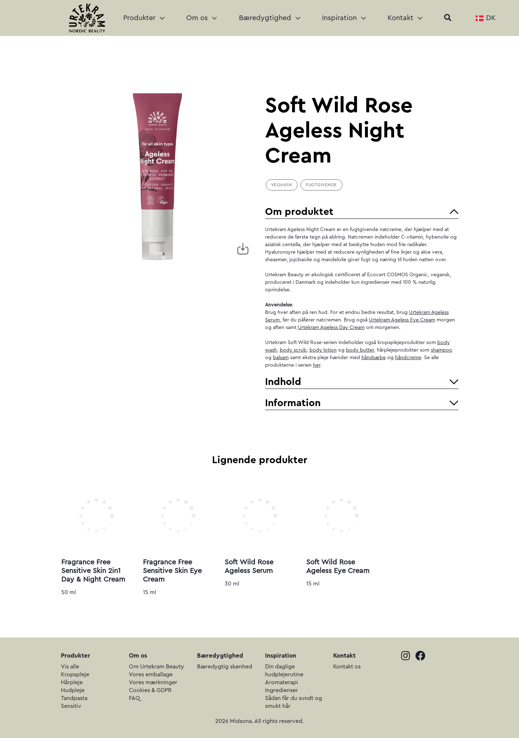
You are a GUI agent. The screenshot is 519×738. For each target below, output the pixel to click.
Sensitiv (71, 706)
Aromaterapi (281, 682)
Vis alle (70, 666)
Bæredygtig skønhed (224, 666)
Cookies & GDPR (150, 690)
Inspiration (344, 18)
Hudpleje (73, 690)
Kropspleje (75, 674)
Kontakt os (347, 666)
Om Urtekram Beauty (156, 666)
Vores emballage (151, 674)
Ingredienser (281, 690)
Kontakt (405, 18)
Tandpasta (74, 698)
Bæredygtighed (269, 18)
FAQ (134, 698)
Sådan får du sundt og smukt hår (293, 702)
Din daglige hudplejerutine (284, 670)
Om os (201, 18)
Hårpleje (72, 682)
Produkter (143, 18)
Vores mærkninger (153, 682)
